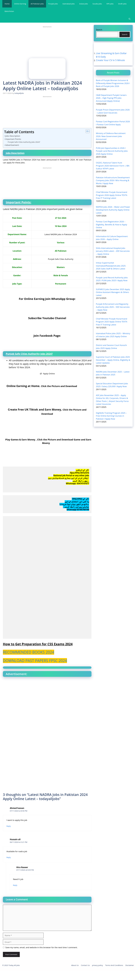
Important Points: (13, 139)
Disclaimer (129, 965)
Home (7, 4)
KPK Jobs (110, 4)
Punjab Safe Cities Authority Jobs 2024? (24, 142)
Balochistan (9, 11)
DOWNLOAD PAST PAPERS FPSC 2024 (35, 660)
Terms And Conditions (114, 965)
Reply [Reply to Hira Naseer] (15, 885)
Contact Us (85, 965)
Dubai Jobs (83, 4)
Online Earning (20, 4)
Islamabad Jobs (68, 4)
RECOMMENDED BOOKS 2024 (28, 651)
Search (99, 29)
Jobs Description (12, 135)
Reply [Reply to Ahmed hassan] (8, 826)
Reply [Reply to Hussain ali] (8, 857)
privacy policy (97, 965)
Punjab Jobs (53, 4)
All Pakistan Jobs (37, 4)
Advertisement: (12, 144)
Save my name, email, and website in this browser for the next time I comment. (41, 947)
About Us (75, 965)
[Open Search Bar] (129, 19)
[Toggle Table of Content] (86, 131)
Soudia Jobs (97, 4)
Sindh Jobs (122, 4)
